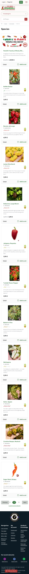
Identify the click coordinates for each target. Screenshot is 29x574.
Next (25, 502)
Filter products (11, 571)
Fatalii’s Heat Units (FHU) (24, 540)
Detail (5, 64)
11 (19, 502)
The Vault (3, 531)
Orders (13, 533)
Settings (13, 535)
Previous (5, 502)
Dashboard (14, 530)
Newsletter (14, 540)
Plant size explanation (24, 544)
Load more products (14, 506)
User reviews (4, 528)
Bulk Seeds (4, 533)
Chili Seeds (11, 23)
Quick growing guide (23, 536)
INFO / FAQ (4, 536)
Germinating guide (24, 531)
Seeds (5, 23)
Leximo (13, 569)
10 (14, 502)
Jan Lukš (8, 569)
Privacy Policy (4, 572)
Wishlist (13, 538)
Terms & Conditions (4, 543)
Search (26, 19)
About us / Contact (4, 539)
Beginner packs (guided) (23, 549)
